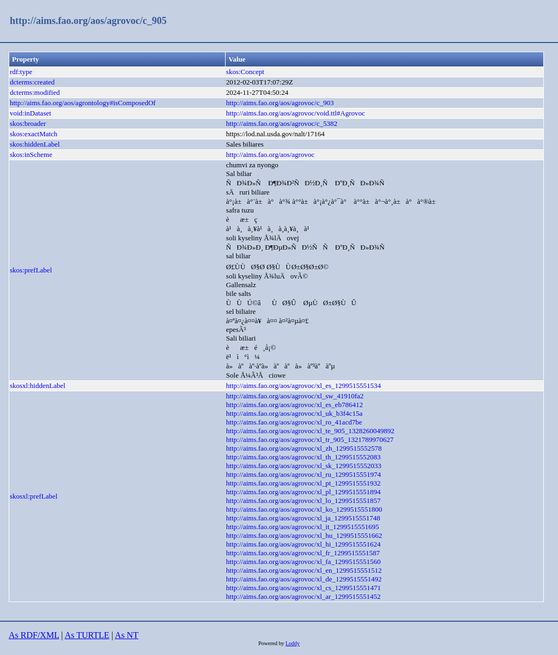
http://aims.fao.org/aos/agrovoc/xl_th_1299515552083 (303, 457)
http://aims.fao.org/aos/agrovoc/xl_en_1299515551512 (304, 570)
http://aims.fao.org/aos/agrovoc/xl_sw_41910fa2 (295, 396)
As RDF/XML (34, 635)
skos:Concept (245, 72)
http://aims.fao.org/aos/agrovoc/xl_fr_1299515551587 (303, 553)
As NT (126, 635)
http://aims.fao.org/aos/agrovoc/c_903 (280, 103)
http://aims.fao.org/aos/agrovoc (270, 154)
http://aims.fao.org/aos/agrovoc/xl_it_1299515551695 (302, 527)
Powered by (272, 643)
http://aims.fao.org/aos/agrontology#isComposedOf (83, 103)
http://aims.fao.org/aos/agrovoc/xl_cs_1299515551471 (303, 588)
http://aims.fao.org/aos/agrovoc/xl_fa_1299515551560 (303, 561)
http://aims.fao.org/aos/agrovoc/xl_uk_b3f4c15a (294, 413)
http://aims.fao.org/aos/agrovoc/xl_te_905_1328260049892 (310, 431)
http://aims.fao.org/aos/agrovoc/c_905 (88, 20)
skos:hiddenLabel (35, 144)
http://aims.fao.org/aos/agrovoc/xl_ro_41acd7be (294, 422)
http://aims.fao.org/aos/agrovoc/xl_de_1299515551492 (304, 579)
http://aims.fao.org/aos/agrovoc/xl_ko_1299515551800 (304, 509)
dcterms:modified (35, 92)
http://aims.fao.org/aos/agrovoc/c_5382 (281, 123)
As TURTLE (87, 635)
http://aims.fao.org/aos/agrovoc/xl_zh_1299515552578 (304, 448)
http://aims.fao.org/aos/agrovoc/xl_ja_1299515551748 (303, 518)
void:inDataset (30, 113)
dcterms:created (32, 82)
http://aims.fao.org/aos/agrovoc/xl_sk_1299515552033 (303, 466)
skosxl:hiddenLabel (37, 385)
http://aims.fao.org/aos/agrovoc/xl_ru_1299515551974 (303, 474)
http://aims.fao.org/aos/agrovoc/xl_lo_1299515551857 (303, 500)
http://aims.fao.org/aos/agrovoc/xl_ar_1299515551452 (303, 596)
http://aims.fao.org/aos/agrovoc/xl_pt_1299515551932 (303, 483)
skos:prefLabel (31, 270)
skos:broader (28, 123)
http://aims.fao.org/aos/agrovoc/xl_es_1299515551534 (303, 385)
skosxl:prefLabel (33, 496)
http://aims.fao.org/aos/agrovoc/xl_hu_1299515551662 (304, 535)
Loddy (293, 643)
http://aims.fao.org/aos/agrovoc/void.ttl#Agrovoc (295, 113)
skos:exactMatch (33, 134)
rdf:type (21, 72)
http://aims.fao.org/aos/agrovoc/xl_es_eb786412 (294, 405)
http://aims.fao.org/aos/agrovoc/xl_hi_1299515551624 (303, 544)
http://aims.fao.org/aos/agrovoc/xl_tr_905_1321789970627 (309, 439)
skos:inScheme (31, 154)
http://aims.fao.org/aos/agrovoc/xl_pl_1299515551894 (303, 492)
